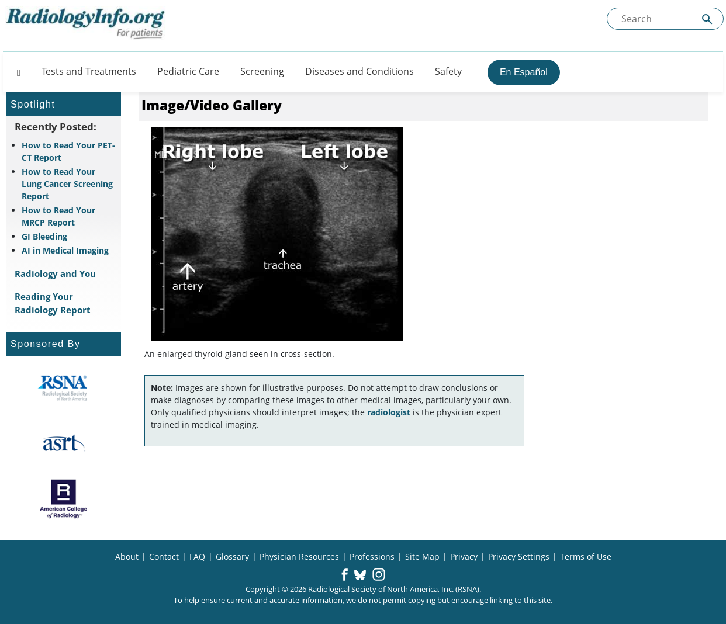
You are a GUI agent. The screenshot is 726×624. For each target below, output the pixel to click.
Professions (372, 556)
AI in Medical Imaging (65, 250)
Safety (448, 71)
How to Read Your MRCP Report (58, 216)
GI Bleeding (44, 236)
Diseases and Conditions (359, 71)
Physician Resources (299, 556)
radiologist (388, 412)
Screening (262, 71)
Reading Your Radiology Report (53, 303)
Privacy (464, 556)
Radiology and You (55, 273)
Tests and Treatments (89, 71)
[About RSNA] (63, 388)
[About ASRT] (63, 443)
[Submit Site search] (707, 19)
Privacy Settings (518, 556)
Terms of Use (585, 556)
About (127, 556)
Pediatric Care (188, 71)
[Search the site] (665, 19)
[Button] (15, 71)
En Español (524, 72)
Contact (164, 556)
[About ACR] (63, 499)
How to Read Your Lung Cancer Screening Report (67, 184)
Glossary (232, 556)
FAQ (197, 556)
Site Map (422, 556)
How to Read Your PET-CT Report (68, 151)
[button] (344, 575)
